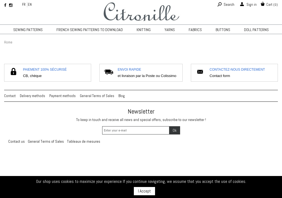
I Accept (144, 191)
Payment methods (62, 96)
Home (8, 42)
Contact (10, 96)
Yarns (169, 29)
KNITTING (144, 29)
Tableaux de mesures (83, 141)
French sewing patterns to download (89, 29)
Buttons (223, 29)
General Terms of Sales (97, 96)
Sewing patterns (28, 29)
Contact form (220, 76)
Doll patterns (256, 29)
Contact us (16, 141)
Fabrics (195, 29)
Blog (121, 96)
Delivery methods (32, 96)
